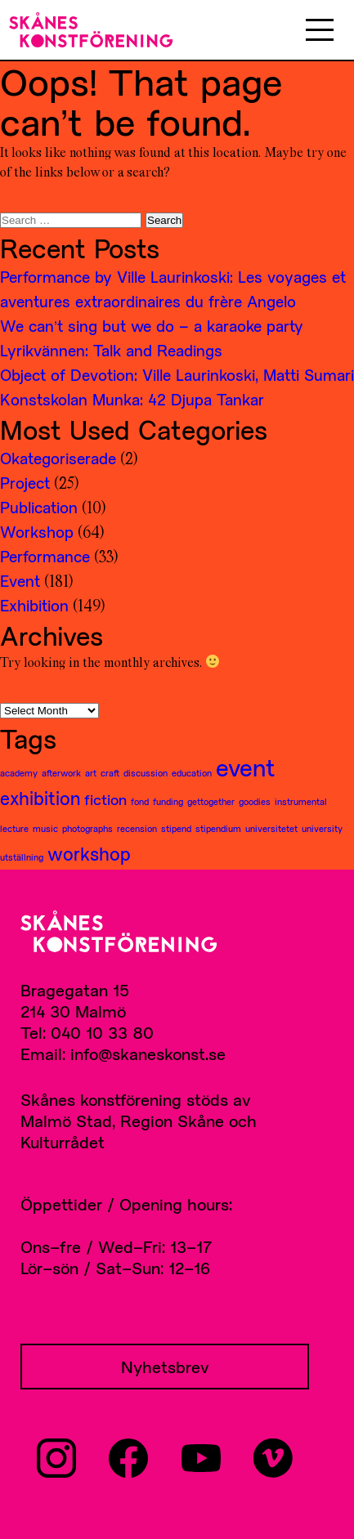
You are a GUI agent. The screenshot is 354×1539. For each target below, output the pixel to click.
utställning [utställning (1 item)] (21, 857)
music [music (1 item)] (45, 828)
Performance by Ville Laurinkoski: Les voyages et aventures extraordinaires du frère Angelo (173, 289)
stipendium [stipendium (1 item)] (218, 828)
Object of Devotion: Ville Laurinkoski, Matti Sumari (177, 374)
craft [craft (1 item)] (110, 772)
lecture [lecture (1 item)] (14, 828)
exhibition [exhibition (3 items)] (40, 797)
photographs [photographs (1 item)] (87, 828)
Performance (45, 556)
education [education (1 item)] (192, 772)
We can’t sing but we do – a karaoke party (151, 325)
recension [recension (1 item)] (137, 828)
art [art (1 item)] (90, 772)
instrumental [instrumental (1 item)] (301, 801)
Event (20, 580)
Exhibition (34, 605)
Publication (39, 507)
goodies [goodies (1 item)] (255, 801)
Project (25, 482)
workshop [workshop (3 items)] (89, 853)
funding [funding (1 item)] (168, 801)
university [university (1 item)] (322, 828)
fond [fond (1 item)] (140, 801)
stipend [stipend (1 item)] (176, 828)
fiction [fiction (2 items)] (105, 799)
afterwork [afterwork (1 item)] (61, 772)
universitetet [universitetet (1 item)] (271, 828)
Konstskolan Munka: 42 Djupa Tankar (132, 399)
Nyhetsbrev (165, 1366)
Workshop (37, 531)
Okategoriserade (58, 458)
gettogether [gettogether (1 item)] (211, 801)
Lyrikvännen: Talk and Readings (111, 350)
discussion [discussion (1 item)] (145, 772)
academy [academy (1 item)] (19, 772)
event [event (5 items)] (245, 767)
